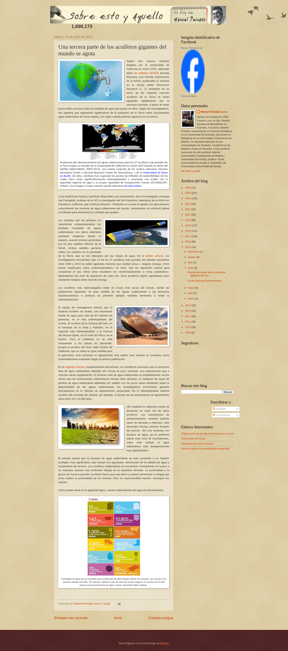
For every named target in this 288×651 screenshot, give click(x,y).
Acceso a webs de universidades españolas (205, 448)
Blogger (164, 643)
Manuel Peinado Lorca (192, 48)
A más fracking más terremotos (204, 280)
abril (190, 293)
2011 (188, 321)
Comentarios (221, 415)
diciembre (193, 251)
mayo (191, 287)
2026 (188, 187)
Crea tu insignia (188, 96)
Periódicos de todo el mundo (197, 443)
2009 (188, 332)
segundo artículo (75, 366)
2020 (188, 220)
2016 (188, 241)
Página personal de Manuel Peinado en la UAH (207, 433)
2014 (188, 305)
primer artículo (155, 255)
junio (191, 267)
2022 (188, 209)
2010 (188, 327)
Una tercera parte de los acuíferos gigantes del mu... (206, 274)
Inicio (118, 618)
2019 (188, 225)
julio (190, 262)
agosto (192, 257)
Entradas (219, 408)
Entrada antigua (160, 618)
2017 (188, 236)
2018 (188, 230)
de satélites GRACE (146, 73)
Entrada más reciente (71, 618)
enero (191, 298)
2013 (188, 310)
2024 (188, 198)
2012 (188, 316)
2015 (188, 247)
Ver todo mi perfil (190, 171)
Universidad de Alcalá (193, 438)
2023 (188, 203)
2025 (188, 192)
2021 (188, 214)
